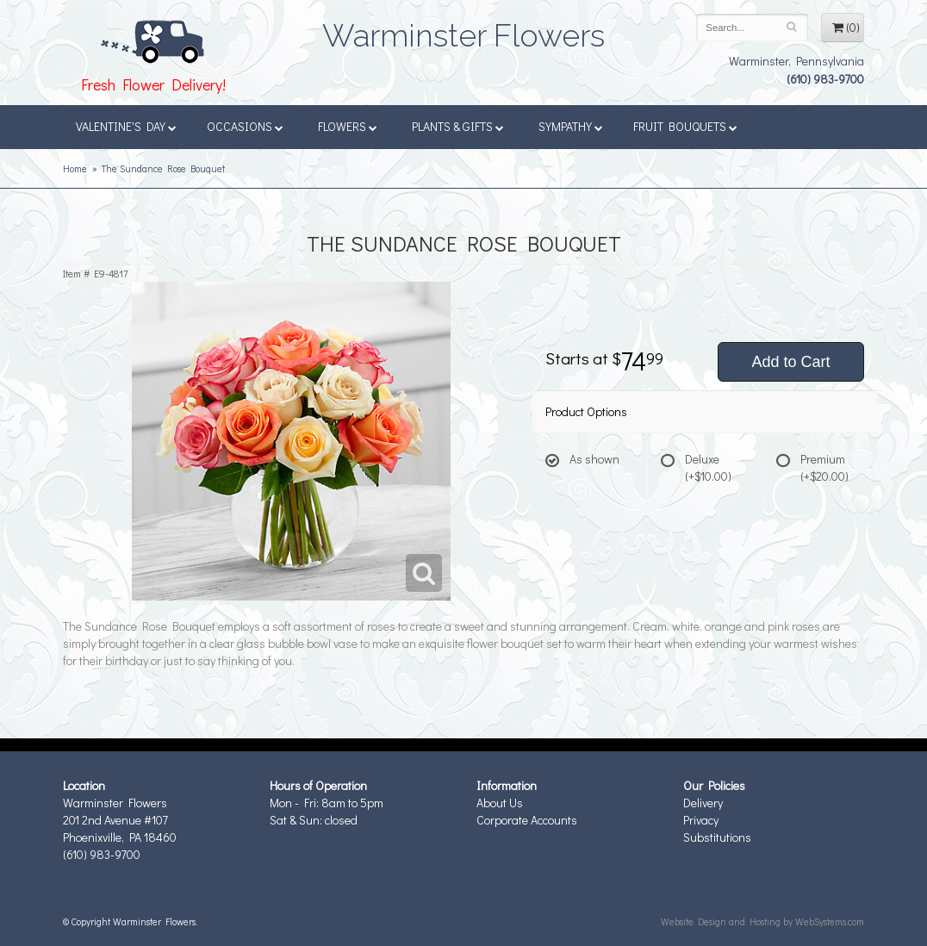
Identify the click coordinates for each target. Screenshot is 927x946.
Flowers (347, 126)
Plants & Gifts (458, 126)
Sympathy (570, 126)
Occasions (245, 126)
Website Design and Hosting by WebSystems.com (762, 921)
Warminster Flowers (463, 30)
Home (75, 168)
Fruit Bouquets (685, 126)
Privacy (701, 820)
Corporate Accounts (526, 820)
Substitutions (717, 837)
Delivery (703, 802)
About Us (499, 802)
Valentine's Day (126, 126)
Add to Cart (790, 361)
